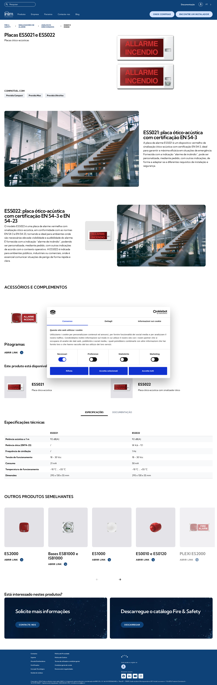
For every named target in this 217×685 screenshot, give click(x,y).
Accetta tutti (148, 371)
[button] (188, 4)
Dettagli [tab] (108, 321)
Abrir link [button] (13, 352)
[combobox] (20, 4)
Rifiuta (69, 371)
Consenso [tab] (67, 321)
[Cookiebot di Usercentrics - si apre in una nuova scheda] (155, 312)
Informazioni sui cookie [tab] (149, 321)
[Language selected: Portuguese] (208, 4)
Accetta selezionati (108, 371)
